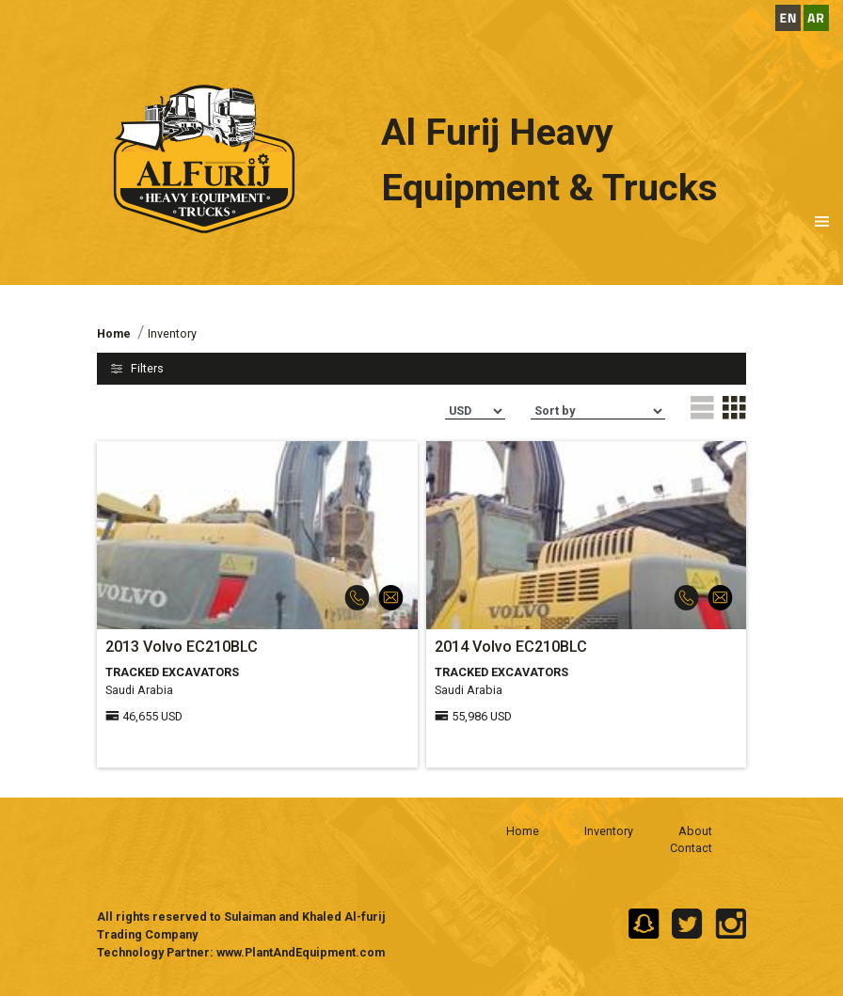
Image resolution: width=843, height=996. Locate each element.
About (695, 831)
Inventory (608, 831)
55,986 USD (482, 716)
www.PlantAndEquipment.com (300, 952)
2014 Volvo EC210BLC (511, 647)
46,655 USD (152, 716)
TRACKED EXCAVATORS (172, 672)
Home (522, 831)
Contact (691, 848)
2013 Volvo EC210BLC (181, 647)
